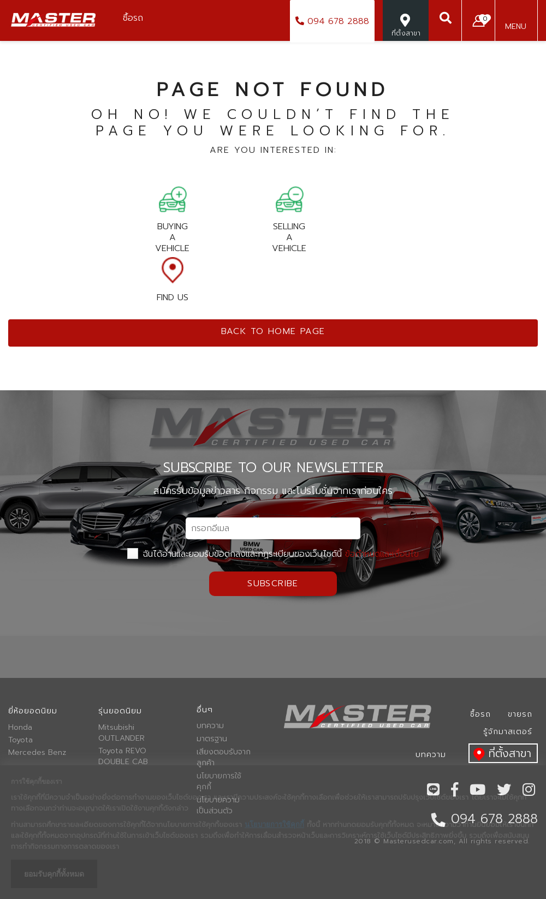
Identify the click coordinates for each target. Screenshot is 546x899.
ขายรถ (520, 714)
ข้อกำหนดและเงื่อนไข (382, 554)
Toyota (20, 740)
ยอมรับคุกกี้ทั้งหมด (54, 874)
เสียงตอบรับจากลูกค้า (224, 758)
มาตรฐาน (212, 739)
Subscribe (273, 583)
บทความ (210, 726)
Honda (20, 727)
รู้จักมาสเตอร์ (507, 731)
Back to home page (273, 331)
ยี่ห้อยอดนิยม (32, 711)
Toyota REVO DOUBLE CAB (123, 756)
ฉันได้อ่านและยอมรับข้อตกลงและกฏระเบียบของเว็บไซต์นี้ (273, 554)
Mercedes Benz (37, 752)
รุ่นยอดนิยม (120, 711)
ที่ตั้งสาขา (499, 754)
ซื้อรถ (480, 714)
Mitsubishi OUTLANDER (121, 733)
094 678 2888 (332, 21)
